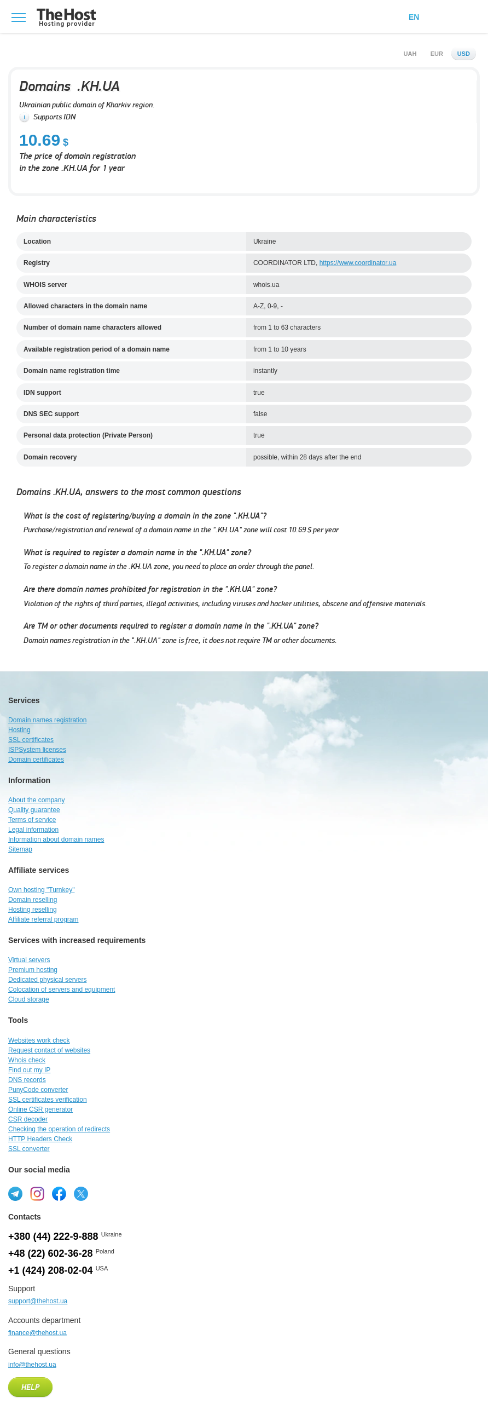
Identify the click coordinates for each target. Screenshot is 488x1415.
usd (463, 53)
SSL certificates (31, 740)
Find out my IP (29, 1070)
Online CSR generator (40, 1109)
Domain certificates (36, 759)
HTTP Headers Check (40, 1139)
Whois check (26, 1060)
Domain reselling (32, 900)
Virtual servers (29, 960)
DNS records (27, 1080)
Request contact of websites (49, 1050)
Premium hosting (32, 970)
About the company (36, 800)
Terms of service (32, 820)
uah (410, 53)
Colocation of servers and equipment (61, 989)
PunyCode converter (38, 1090)
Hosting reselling (32, 909)
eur (437, 53)
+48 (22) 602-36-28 (50, 1253)
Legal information (33, 829)
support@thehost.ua (37, 1301)
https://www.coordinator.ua (358, 263)
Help (30, 1388)
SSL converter (29, 1149)
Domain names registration (47, 720)
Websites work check (38, 1040)
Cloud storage (28, 999)
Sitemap (20, 849)
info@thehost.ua (32, 1364)
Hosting (19, 730)
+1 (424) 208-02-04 (50, 1270)
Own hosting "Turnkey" (41, 890)
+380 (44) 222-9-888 (53, 1236)
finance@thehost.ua (37, 1333)
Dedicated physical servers (47, 979)
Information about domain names (56, 839)
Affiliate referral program (43, 919)
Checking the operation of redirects (59, 1129)
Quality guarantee (34, 810)
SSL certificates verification (47, 1099)
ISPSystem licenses (37, 749)
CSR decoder (28, 1119)
